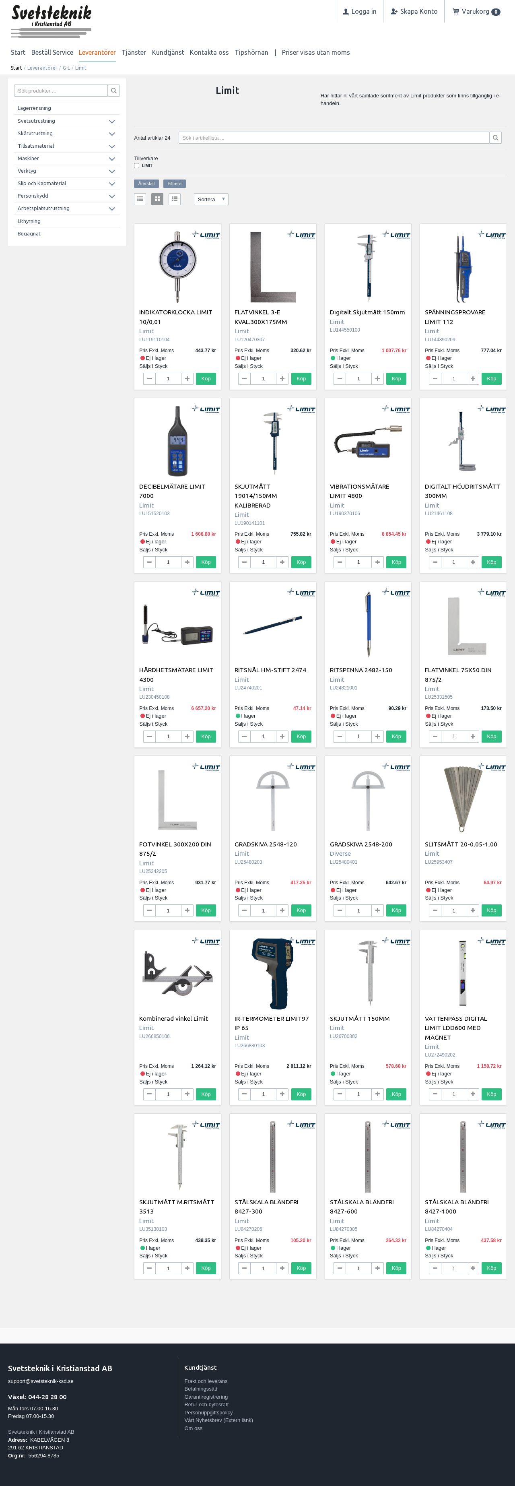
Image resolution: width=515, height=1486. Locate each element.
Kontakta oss (209, 52)
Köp (206, 379)
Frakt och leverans (205, 1381)
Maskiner (28, 158)
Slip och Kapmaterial (42, 183)
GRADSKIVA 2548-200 (361, 844)
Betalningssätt (200, 1389)
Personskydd (33, 195)
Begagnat (29, 233)
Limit (147, 165)
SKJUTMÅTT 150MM (360, 1018)
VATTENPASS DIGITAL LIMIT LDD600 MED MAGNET (456, 1028)
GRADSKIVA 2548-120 (266, 844)
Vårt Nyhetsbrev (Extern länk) (218, 1420)
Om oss (193, 1428)
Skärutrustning (35, 133)
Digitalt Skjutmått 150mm (367, 312)
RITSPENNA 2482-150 (361, 669)
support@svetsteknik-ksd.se (41, 1381)
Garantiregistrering (206, 1397)
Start (18, 52)
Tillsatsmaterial (36, 146)
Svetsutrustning (36, 121)
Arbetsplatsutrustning (44, 208)
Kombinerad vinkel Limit (173, 1018)
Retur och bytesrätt (206, 1404)
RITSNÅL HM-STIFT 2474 (270, 669)
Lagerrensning (34, 108)
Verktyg (27, 170)
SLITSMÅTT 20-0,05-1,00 (461, 844)
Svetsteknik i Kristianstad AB (41, 1432)
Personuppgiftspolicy (208, 1413)
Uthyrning (29, 221)
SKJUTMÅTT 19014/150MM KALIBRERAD (256, 496)
